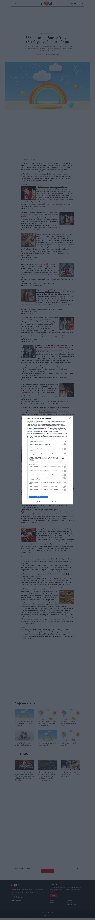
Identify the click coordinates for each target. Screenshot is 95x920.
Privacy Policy (55, 501)
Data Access (47, 501)
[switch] (64, 444)
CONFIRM (38, 496)
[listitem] (47, 441)
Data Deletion (40, 501)
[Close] (70, 418)
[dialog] (47, 460)
